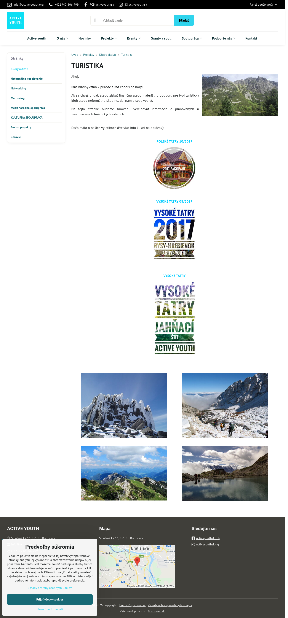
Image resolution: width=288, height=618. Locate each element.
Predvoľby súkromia (132, 605)
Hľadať (184, 20)
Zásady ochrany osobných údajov (170, 605)
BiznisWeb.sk (156, 611)
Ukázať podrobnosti (50, 609)
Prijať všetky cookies (49, 599)
